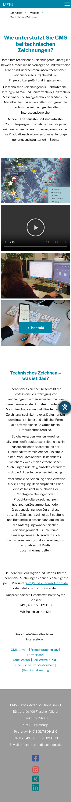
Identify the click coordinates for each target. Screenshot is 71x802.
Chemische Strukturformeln (34, 665)
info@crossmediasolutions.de (47, 583)
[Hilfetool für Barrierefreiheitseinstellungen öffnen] (65, 407)
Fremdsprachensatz (44, 650)
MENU (8, 4)
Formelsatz (35, 655)
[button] (35, 228)
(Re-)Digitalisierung (35, 670)
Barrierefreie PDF (44, 660)
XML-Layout (20, 650)
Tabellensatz (21, 660)
